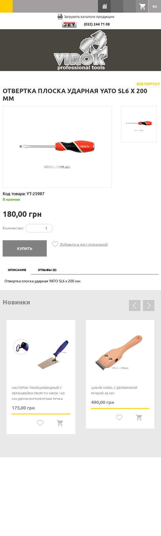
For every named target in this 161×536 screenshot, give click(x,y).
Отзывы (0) (47, 270)
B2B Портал (148, 83)
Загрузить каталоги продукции (86, 16)
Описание (17, 270)
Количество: (13, 228)
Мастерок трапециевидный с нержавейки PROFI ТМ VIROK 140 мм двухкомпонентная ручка (38, 393)
